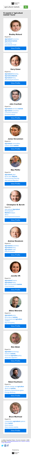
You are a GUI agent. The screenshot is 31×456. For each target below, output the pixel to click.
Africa (6, 226)
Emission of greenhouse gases (14, 406)
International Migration (12, 190)
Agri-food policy (10, 337)
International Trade (10, 45)
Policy (10, 79)
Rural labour (11, 331)
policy (10, 329)
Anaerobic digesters (11, 371)
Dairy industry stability (11, 444)
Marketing (11, 75)
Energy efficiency (10, 408)
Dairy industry (9, 442)
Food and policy (13, 370)
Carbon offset (12, 150)
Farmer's (10, 368)
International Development (12, 221)
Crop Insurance (9, 299)
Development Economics (12, 228)
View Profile (15, 50)
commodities (12, 148)
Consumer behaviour (11, 115)
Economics (12, 39)
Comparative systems (15, 438)
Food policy (8, 43)
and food (14, 111)
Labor (10, 184)
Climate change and (14, 402)
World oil (10, 404)
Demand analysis (10, 117)
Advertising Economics (12, 81)
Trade (10, 261)
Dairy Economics (10, 262)
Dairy (9, 440)
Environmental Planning (12, 188)
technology (12, 366)
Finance (11, 293)
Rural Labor (11, 186)
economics (12, 113)
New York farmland (13, 297)
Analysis (10, 224)
